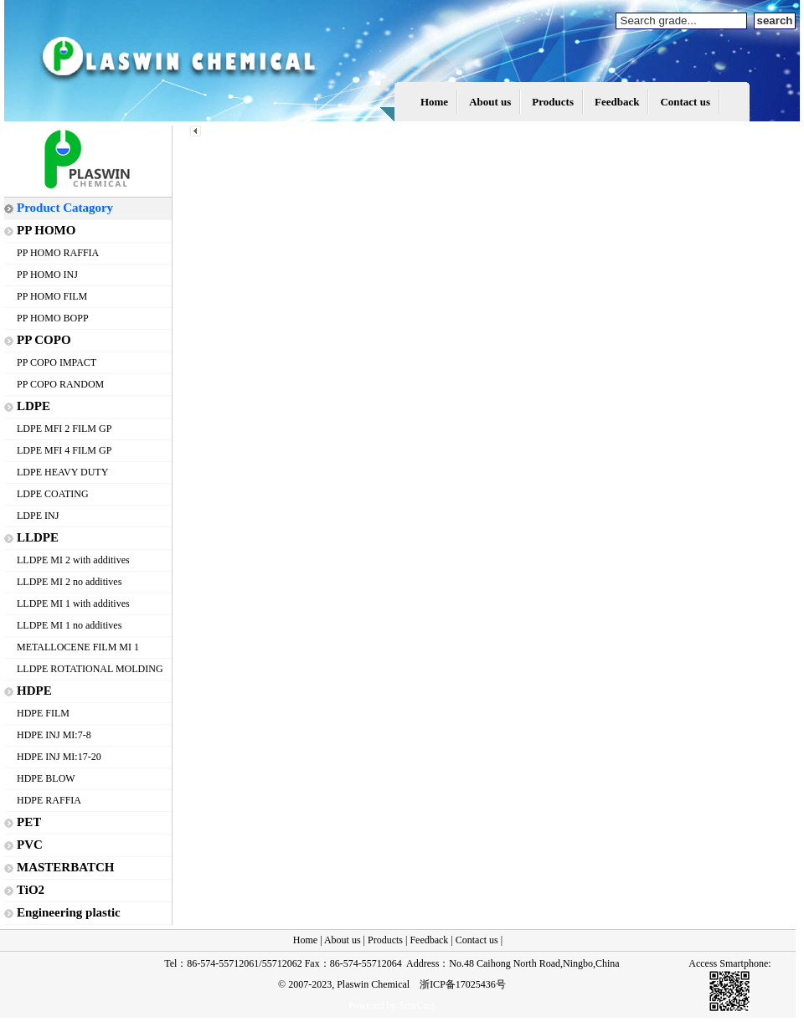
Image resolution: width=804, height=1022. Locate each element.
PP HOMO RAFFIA (58, 253)
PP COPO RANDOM (60, 384)
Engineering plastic (69, 912)
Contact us (685, 101)
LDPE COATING (53, 494)
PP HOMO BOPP (53, 318)
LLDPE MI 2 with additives (73, 560)
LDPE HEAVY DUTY (62, 472)
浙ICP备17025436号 (463, 984)
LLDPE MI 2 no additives (69, 582)
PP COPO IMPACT (56, 362)
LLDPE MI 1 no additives (69, 625)
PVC (30, 844)
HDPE (34, 690)
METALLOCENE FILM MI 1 (78, 647)
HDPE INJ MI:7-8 (54, 735)
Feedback (617, 101)
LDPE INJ (38, 515)
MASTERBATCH (65, 867)
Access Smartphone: (729, 963)
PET (29, 822)
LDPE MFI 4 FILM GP (64, 450)
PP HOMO (46, 230)
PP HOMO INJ (47, 274)
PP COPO (44, 340)
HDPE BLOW (46, 778)
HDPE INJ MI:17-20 (59, 757)
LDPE (33, 406)
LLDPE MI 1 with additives (73, 603)
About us (490, 101)
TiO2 (30, 889)
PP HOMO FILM (52, 296)
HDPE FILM (43, 713)
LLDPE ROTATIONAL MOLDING (90, 669)
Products (553, 101)
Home (434, 101)
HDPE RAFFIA (49, 800)
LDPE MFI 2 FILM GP (64, 428)
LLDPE (38, 537)
